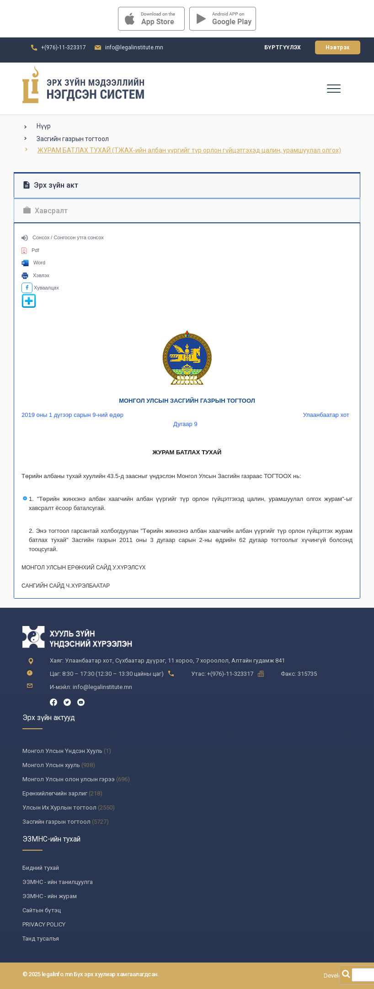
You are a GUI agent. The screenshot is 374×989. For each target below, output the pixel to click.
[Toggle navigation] (333, 88)
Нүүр (44, 126)
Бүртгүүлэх (282, 47)
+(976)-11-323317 (63, 47)
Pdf (30, 250)
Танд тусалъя (40, 938)
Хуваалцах (40, 287)
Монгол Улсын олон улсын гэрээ (68, 779)
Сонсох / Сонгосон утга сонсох (62, 237)
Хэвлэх (35, 275)
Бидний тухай (40, 867)
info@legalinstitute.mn (134, 47)
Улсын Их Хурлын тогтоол (59, 807)
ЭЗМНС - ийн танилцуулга (57, 882)
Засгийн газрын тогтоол (73, 138)
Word (33, 262)
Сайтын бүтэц (41, 910)
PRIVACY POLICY (43, 924)
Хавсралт (45, 210)
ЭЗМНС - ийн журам (49, 896)
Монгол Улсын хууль (51, 765)
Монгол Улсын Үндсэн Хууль (62, 750)
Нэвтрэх (338, 47)
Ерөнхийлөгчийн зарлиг (54, 793)
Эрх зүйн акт (50, 185)
